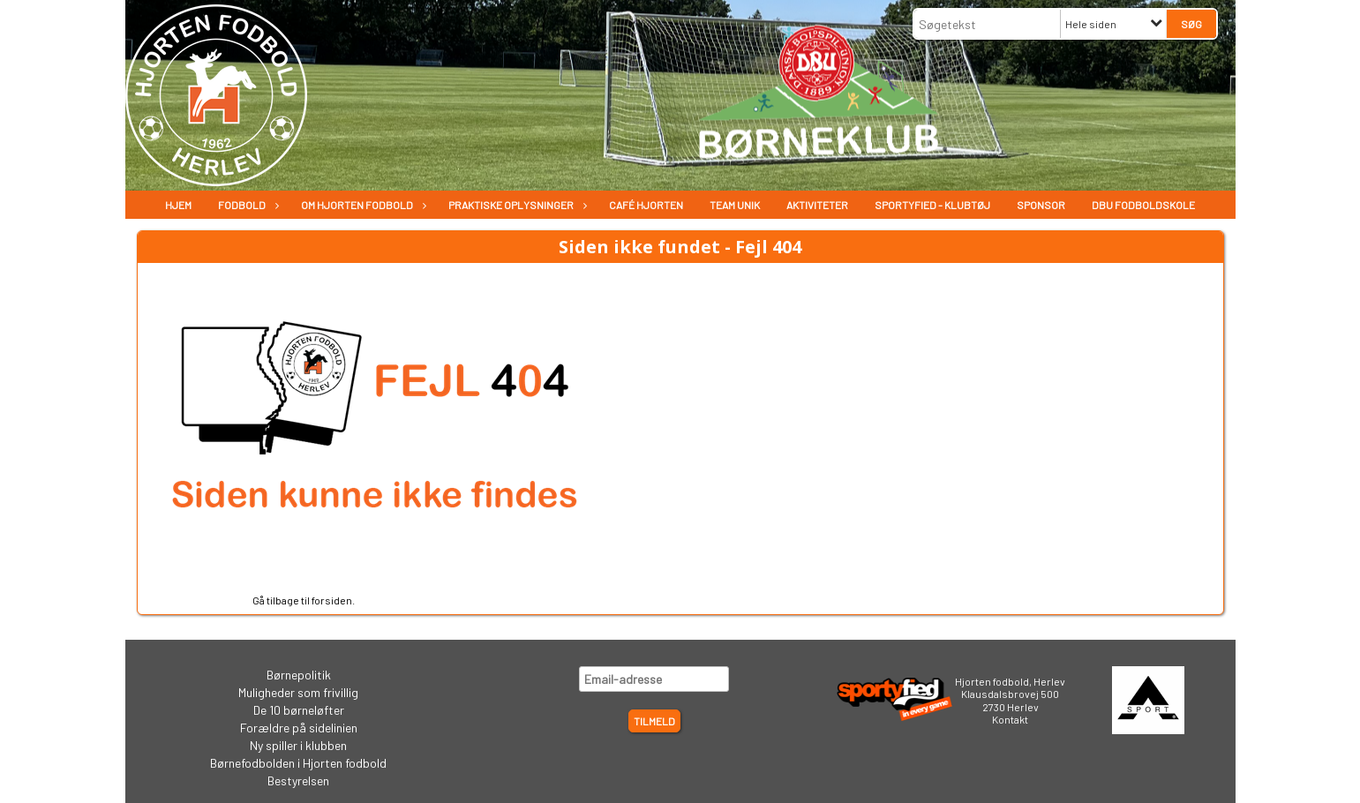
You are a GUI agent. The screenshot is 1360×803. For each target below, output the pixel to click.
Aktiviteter (817, 205)
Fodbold (246, 205)
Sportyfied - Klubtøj (932, 205)
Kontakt (1010, 719)
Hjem (178, 205)
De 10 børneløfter (298, 709)
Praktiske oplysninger (515, 205)
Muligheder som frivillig (298, 692)
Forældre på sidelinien (298, 727)
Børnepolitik (299, 674)
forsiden (332, 600)
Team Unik (735, 205)
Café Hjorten (646, 205)
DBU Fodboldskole (1143, 205)
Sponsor (1041, 205)
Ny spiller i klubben (298, 745)
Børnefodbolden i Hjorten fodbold (298, 762)
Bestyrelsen (298, 780)
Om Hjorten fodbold (361, 205)
